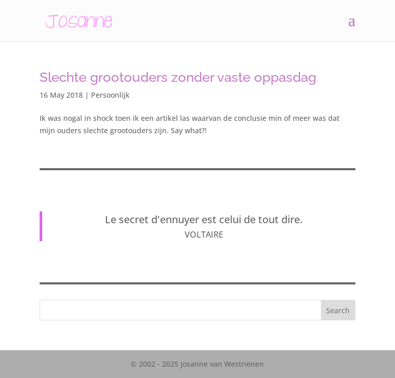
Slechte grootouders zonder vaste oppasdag (178, 77)
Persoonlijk (110, 95)
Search (338, 310)
